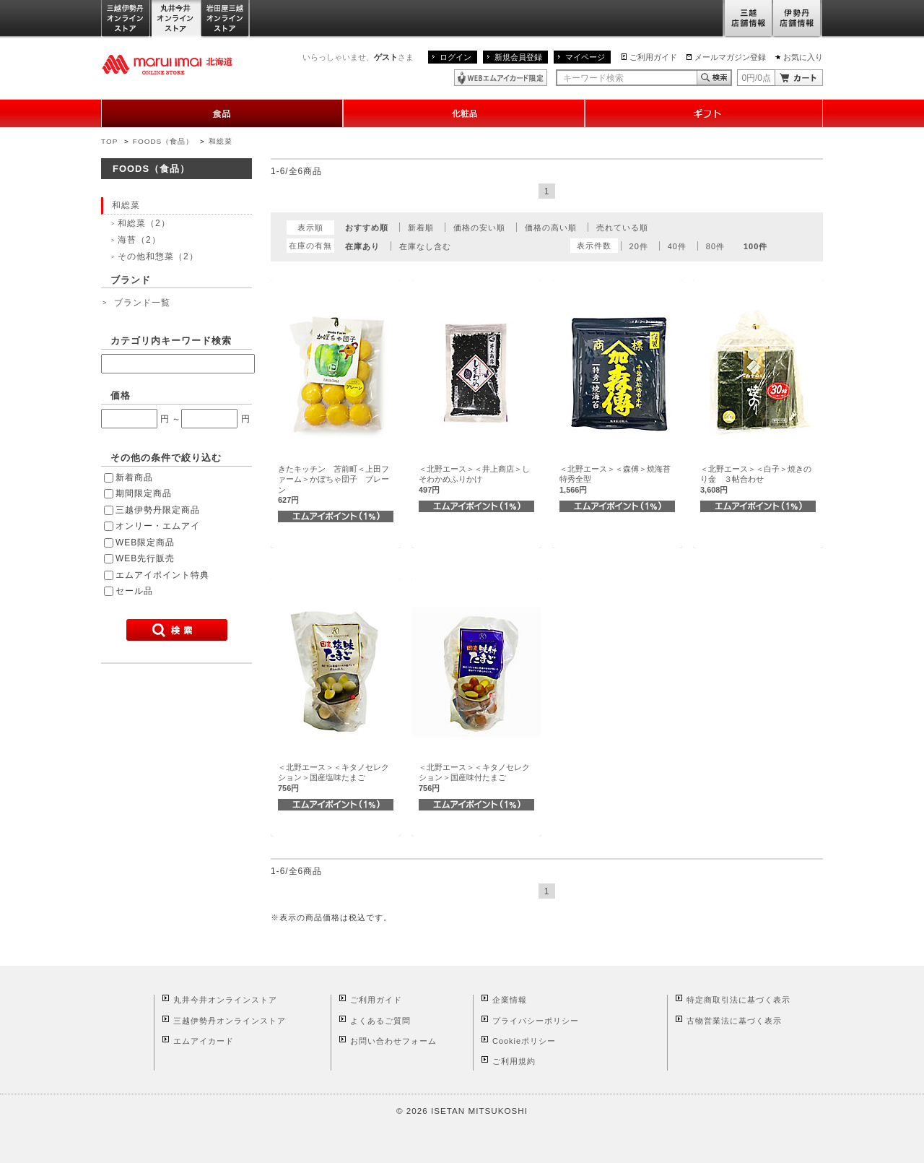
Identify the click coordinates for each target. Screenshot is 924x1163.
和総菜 (220, 141)
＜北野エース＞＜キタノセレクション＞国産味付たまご (474, 777)
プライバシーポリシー (535, 1020)
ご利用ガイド (653, 57)
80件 (715, 246)
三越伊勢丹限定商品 (158, 510)
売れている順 (622, 227)
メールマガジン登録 (730, 57)
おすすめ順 (366, 227)
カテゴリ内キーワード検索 (171, 340)
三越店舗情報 (747, 19)
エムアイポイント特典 (162, 575)
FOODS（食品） (163, 141)
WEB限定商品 (145, 542)
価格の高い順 (551, 227)
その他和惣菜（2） (158, 256)
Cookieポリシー (524, 1041)
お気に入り (803, 57)
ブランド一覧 (142, 303)
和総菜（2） (144, 223)
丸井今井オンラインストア (176, 19)
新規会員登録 (518, 57)
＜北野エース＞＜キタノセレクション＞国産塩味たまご (333, 777)
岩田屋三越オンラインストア (225, 19)
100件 (755, 246)
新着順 (421, 227)
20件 (638, 246)
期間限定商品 (144, 493)
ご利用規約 (514, 1061)
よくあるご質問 (380, 1020)
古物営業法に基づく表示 (734, 1020)
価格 (120, 395)
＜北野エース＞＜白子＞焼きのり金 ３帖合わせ (755, 479)
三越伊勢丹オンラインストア (126, 19)
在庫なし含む (425, 246)
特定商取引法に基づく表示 (738, 999)
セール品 (134, 591)
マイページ (585, 57)
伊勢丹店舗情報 (797, 19)
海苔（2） (139, 240)
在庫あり (362, 246)
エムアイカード (203, 1041)
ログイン (455, 57)
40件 (677, 246)
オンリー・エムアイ (158, 526)
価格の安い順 (479, 227)
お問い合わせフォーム (393, 1041)
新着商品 (134, 477)
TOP (109, 141)
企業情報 (509, 999)
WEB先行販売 (145, 558)
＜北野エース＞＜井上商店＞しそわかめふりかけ (474, 479)
